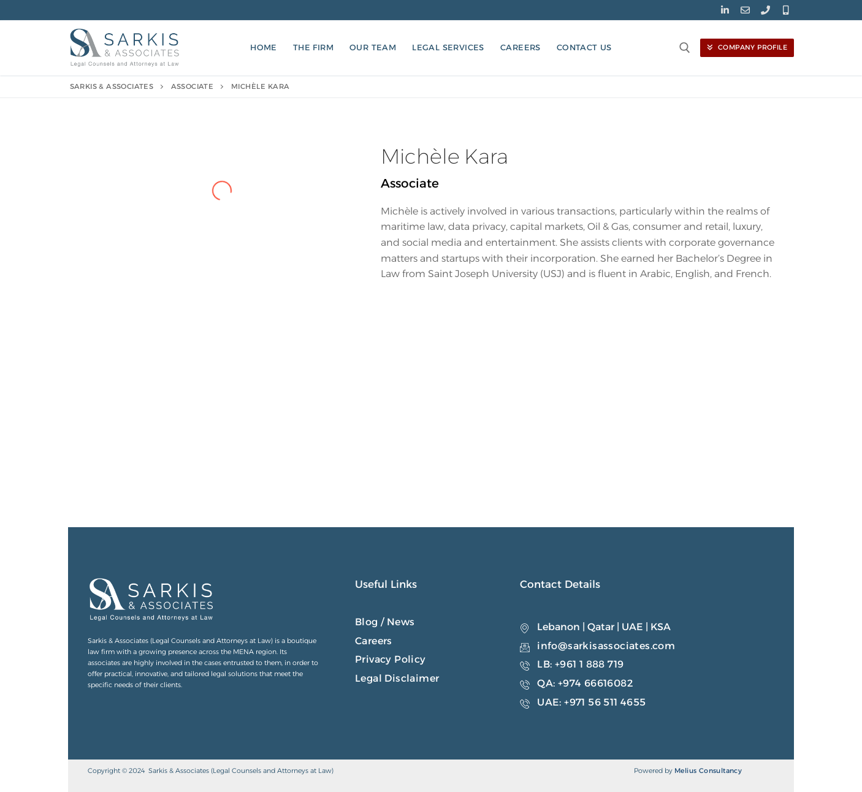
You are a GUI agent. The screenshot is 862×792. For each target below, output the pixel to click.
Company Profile (747, 47)
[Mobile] (785, 10)
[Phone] (765, 10)
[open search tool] (684, 47)
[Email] (745, 10)
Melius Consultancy (708, 770)
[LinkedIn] (725, 10)
